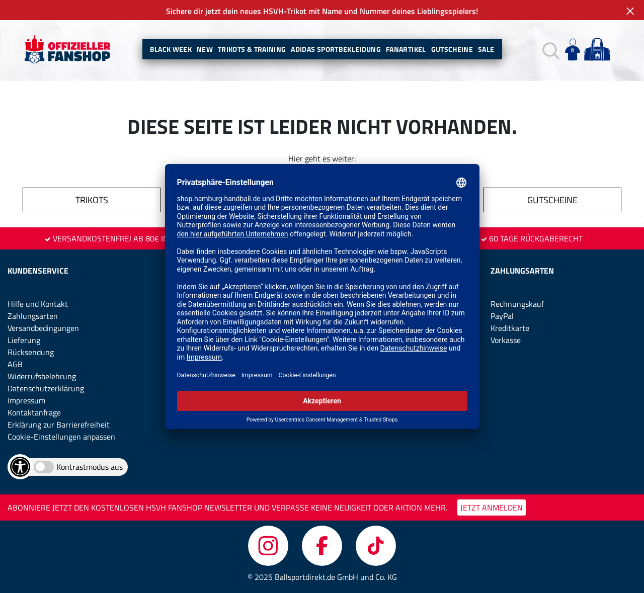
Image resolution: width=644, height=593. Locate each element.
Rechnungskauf (517, 304)
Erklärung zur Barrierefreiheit (59, 424)
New (205, 49)
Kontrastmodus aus (89, 467)
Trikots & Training (252, 49)
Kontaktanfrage (34, 412)
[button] (549, 49)
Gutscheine (452, 49)
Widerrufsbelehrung (42, 376)
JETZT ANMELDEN (491, 507)
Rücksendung (31, 352)
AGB (15, 364)
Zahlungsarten (33, 316)
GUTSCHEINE (552, 200)
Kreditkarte (510, 328)
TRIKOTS (91, 200)
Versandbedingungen (43, 328)
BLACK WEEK (171, 49)
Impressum (26, 400)
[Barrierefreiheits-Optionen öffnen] (20, 466)
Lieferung (24, 340)
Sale (486, 49)
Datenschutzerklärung (46, 388)
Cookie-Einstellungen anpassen (61, 437)
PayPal (502, 316)
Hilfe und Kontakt (38, 304)
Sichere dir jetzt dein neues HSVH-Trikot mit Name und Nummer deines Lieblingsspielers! (322, 11)
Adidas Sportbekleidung (336, 49)
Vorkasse (506, 340)
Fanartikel (406, 49)
